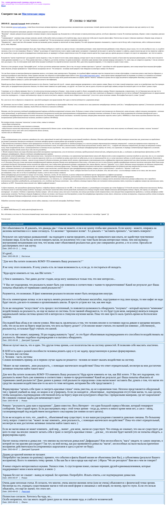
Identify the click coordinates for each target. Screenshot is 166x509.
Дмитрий (26, 491)
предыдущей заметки (19, 27)
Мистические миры (33, 14)
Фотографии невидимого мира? (90, 75)
